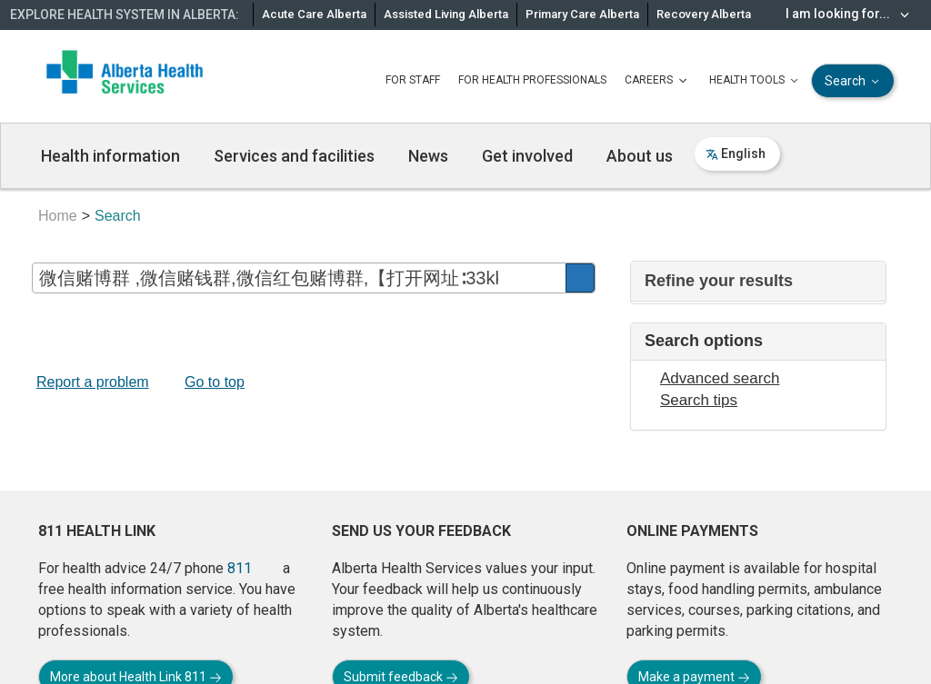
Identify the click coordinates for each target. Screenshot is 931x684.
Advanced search (719, 378)
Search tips (698, 400)
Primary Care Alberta (582, 14)
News (428, 155)
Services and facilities (294, 155)
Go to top (215, 382)
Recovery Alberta (703, 14)
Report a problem (92, 382)
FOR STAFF (412, 80)
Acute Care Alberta (314, 14)
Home (57, 215)
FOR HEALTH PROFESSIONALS (532, 80)
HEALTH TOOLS (755, 81)
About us (639, 155)
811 (239, 568)
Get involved (527, 155)
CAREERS (658, 81)
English (736, 153)
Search (854, 81)
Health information (110, 155)
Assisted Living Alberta (446, 14)
